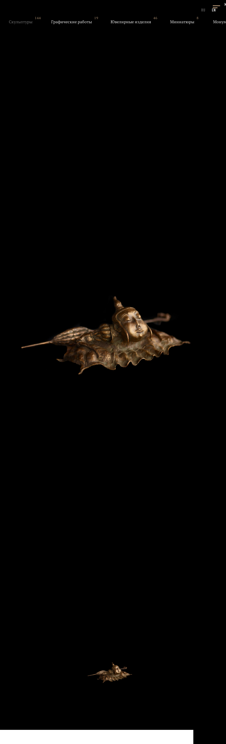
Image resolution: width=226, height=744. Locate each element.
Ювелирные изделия (131, 22)
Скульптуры (20, 22)
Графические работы (71, 22)
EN (214, 10)
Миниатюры (182, 22)
